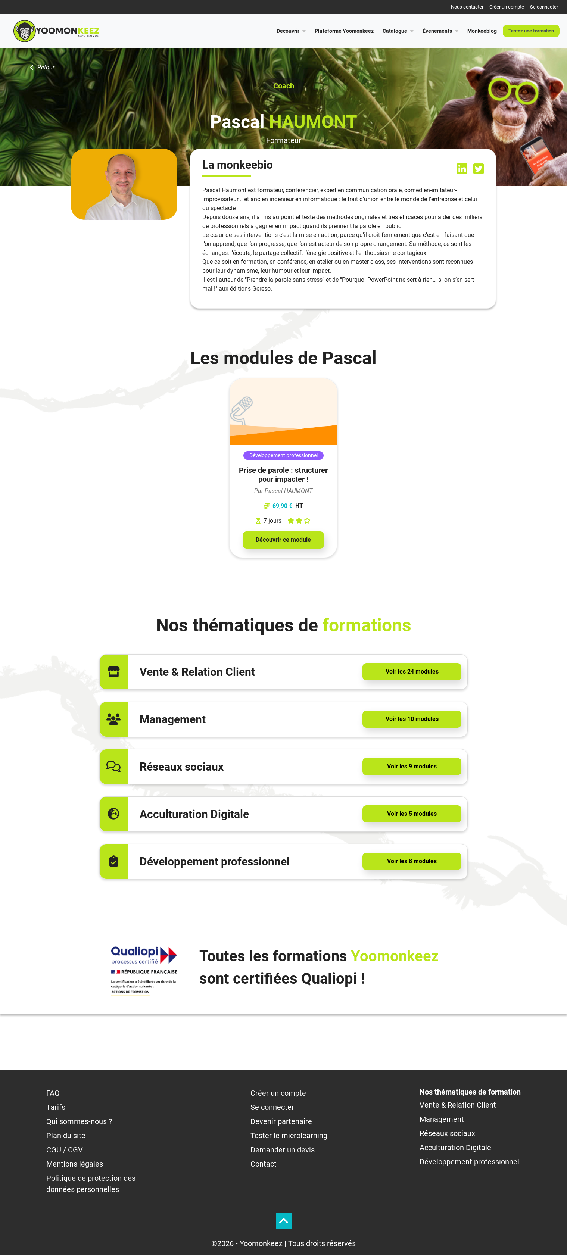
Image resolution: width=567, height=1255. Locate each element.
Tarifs (55, 1107)
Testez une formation (531, 31)
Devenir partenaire (281, 1121)
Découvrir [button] (291, 31)
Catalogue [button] (398, 31)
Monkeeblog (482, 31)
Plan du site (65, 1135)
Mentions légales (74, 1163)
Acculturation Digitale (455, 1147)
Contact (263, 1163)
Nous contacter (467, 7)
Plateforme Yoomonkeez (344, 31)
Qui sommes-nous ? (79, 1121)
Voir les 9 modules (412, 766)
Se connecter (544, 7)
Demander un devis (282, 1149)
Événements (440, 31)
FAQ (53, 1093)
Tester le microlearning (288, 1135)
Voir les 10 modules (412, 718)
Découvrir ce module (283, 539)
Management (442, 1119)
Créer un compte (506, 7)
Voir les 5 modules (412, 813)
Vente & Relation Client (458, 1105)
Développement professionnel (469, 1161)
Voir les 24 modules (412, 671)
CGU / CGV (64, 1149)
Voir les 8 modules (412, 861)
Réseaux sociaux (447, 1133)
